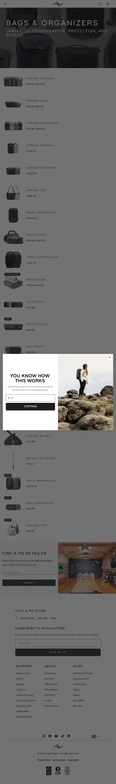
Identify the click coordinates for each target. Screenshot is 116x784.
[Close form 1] (109, 357)
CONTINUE (30, 406)
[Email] (30, 397)
